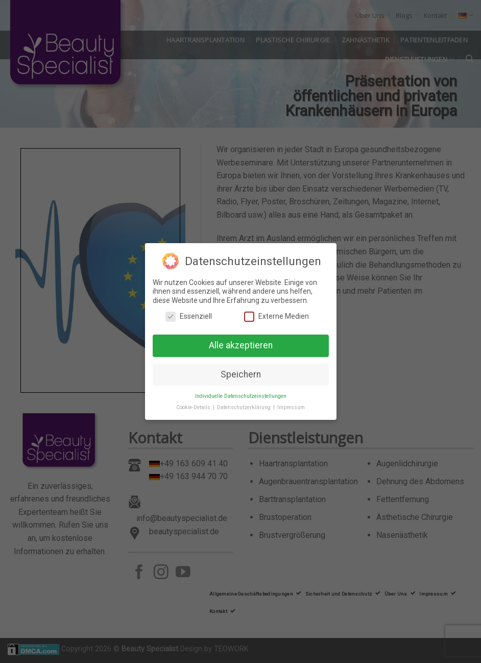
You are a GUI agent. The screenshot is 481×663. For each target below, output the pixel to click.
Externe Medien (276, 316)
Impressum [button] (291, 407)
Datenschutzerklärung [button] (244, 407)
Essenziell (188, 316)
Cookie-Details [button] (194, 407)
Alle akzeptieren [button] (241, 345)
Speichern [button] (241, 374)
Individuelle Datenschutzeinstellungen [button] (240, 395)
